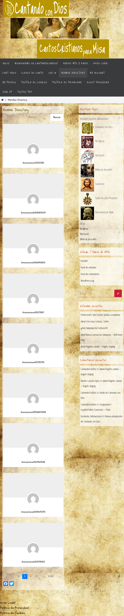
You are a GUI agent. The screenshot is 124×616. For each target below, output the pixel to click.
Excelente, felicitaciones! (92, 416)
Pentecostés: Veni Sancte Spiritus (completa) (101, 315)
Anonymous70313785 (33, 163)
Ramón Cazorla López (91, 381)
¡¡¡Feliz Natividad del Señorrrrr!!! (95, 328)
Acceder (84, 261)
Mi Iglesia (84, 229)
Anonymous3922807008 (33, 412)
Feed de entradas (89, 268)
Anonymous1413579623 (33, 562)
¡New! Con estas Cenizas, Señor (95, 322)
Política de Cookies (12, 613)
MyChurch (84, 234)
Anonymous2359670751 (33, 512)
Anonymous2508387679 (33, 213)
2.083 (51, 577)
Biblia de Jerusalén (88, 239)
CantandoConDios (89, 369)
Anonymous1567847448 (33, 462)
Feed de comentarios (90, 274)
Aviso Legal (7, 603)
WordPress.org (88, 281)
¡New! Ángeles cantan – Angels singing (98, 347)
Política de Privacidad (14, 608)
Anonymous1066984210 (33, 263)
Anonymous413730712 (33, 362)
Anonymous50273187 (33, 313)
